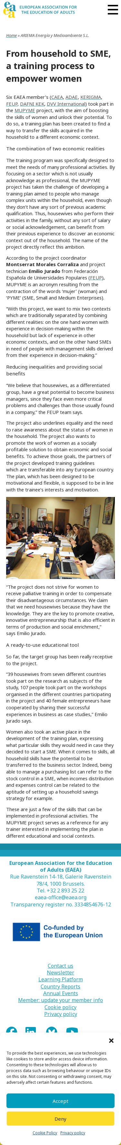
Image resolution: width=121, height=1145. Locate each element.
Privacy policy (72, 1133)
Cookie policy (60, 1007)
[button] (111, 1040)
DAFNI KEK (32, 103)
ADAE (72, 97)
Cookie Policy (45, 1133)
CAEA (57, 97)
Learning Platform (60, 979)
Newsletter (60, 972)
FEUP (11, 103)
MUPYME (25, 110)
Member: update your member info (60, 1000)
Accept (60, 1101)
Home (11, 35)
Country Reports (60, 986)
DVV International (66, 103)
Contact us (60, 965)
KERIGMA (90, 97)
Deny (60, 1118)
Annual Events (60, 993)
